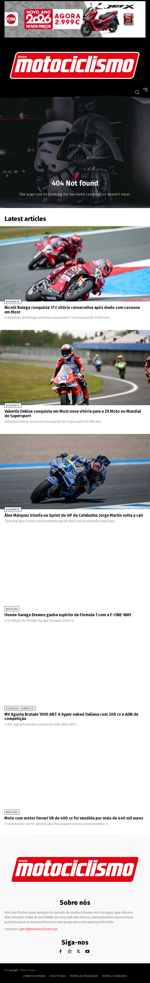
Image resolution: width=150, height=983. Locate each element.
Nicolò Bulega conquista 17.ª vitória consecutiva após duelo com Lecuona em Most (72, 310)
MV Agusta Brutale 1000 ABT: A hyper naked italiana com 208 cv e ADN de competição (71, 716)
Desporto (13, 301)
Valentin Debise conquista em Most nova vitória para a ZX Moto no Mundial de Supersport (73, 413)
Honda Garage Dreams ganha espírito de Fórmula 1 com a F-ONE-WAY (68, 614)
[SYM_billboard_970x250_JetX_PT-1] (75, 36)
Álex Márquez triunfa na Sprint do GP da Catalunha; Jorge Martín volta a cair (74, 515)
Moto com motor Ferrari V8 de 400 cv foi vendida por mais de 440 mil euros (74, 818)
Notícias (12, 609)
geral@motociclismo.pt (38, 929)
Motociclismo (28, 970)
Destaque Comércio (20, 708)
